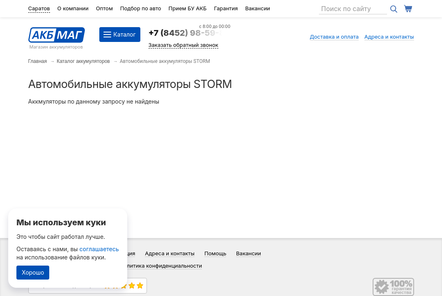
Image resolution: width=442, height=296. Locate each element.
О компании (73, 8)
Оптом (104, 8)
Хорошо (33, 272)
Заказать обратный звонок (183, 45)
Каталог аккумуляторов (83, 61)
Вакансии (257, 8)
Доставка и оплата (334, 36)
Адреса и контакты (389, 36)
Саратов (39, 8)
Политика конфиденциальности (161, 265)
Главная (37, 61)
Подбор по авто (140, 8)
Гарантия (226, 8)
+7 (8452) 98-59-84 (190, 33)
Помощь (215, 253)
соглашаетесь (99, 248)
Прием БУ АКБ (188, 8)
